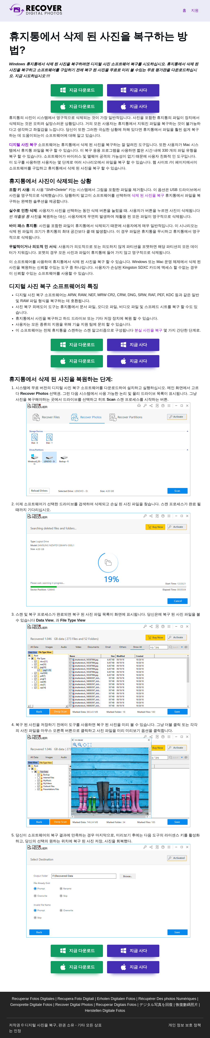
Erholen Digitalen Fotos (116, 999)
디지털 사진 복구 (23, 145)
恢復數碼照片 (187, 1005)
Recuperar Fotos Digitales (33, 999)
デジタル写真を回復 (156, 1005)
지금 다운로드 (82, 90)
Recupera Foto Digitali (75, 999)
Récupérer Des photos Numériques (167, 999)
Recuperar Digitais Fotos (116, 1005)
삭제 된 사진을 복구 (148, 195)
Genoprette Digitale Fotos (31, 1005)
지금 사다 (138, 90)
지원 (195, 10)
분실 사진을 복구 (148, 330)
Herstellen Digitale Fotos (105, 1011)
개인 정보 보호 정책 (184, 1025)
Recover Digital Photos (74, 1005)
